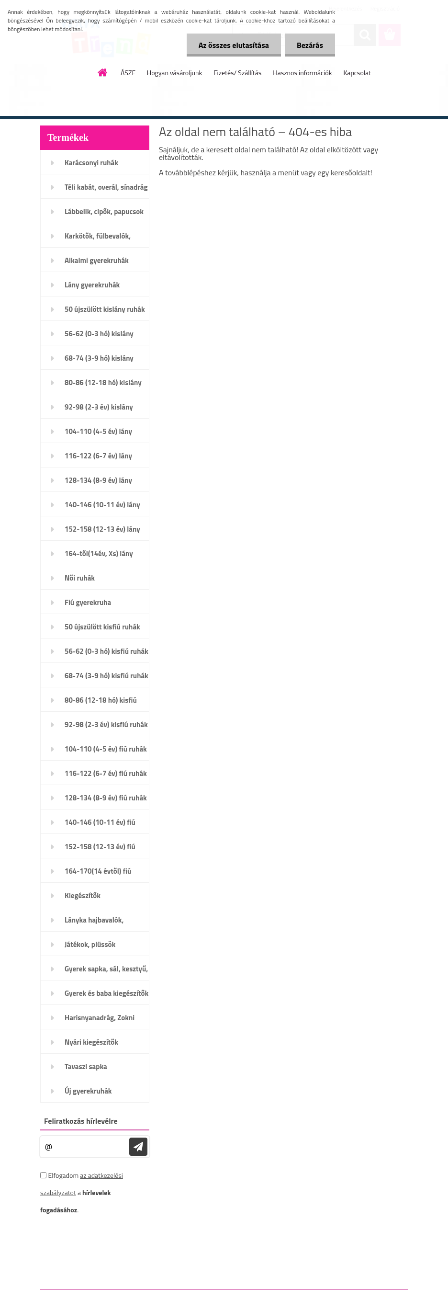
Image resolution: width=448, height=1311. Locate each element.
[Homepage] (103, 72)
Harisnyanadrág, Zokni (99, 1017)
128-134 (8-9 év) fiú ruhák (106, 797)
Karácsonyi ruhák (91, 162)
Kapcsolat (357, 73)
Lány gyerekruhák (92, 284)
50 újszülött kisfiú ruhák (102, 626)
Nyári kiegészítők (91, 1042)
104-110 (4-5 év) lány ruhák (98, 434)
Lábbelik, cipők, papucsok (104, 211)
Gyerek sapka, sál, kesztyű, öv (106, 971)
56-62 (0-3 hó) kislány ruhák (99, 336)
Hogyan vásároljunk (174, 73)
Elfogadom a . (81, 1192)
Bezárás (310, 45)
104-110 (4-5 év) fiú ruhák (106, 748)
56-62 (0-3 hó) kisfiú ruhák (106, 651)
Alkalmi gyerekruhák (97, 260)
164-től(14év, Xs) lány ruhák (99, 556)
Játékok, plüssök (90, 944)
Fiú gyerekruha (88, 602)
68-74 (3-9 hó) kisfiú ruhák (106, 675)
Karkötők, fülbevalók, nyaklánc (98, 239)
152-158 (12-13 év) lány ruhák (102, 532)
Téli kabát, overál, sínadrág (106, 187)
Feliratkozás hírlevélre (81, 1121)
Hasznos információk (302, 73)
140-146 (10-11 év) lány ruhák (102, 507)
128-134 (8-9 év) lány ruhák (98, 483)
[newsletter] (138, 1146)
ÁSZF (128, 73)
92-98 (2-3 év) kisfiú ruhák (106, 724)
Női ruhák (80, 577)
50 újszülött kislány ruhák (105, 309)
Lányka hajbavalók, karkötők (94, 923)
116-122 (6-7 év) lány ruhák (98, 458)
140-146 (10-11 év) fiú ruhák (100, 825)
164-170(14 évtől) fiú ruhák (98, 874)
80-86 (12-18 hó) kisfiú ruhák (101, 703)
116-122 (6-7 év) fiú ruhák (106, 773)
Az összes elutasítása (234, 45)
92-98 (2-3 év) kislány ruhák (99, 410)
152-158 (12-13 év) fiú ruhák (100, 849)
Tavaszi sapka (86, 1066)
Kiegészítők (83, 895)
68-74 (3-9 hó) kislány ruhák (99, 361)
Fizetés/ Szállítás (237, 73)
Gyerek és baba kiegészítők (106, 993)
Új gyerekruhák (88, 1090)
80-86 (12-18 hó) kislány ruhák (103, 385)
